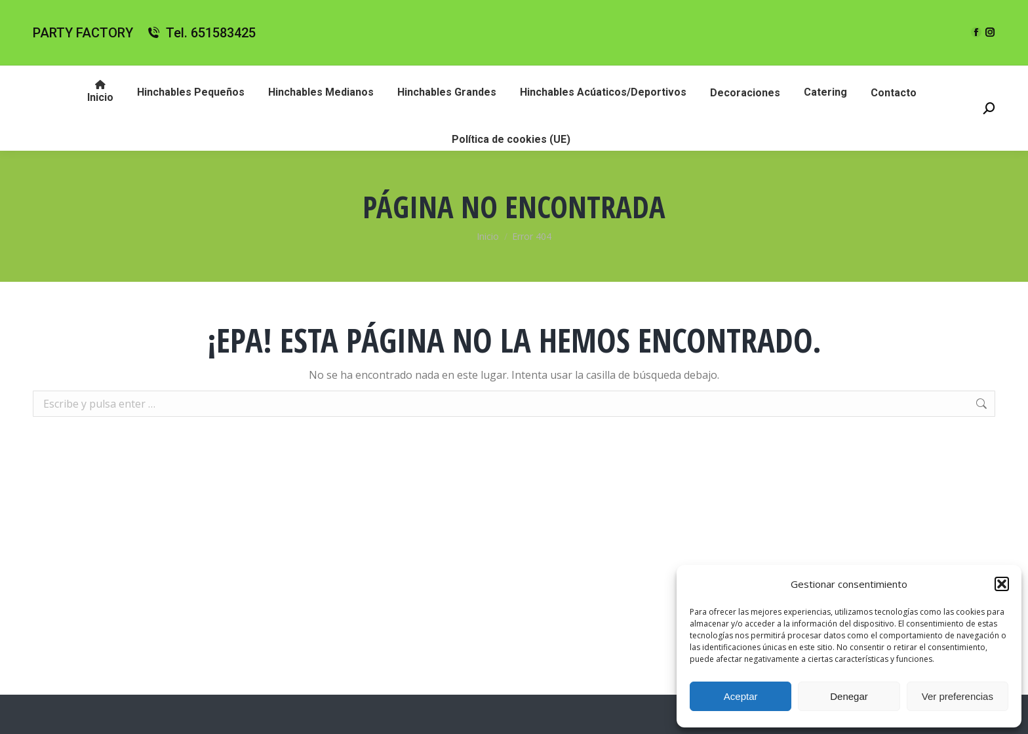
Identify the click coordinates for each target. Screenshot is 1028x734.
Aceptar (741, 696)
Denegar (849, 696)
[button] (1001, 583)
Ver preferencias (957, 696)
